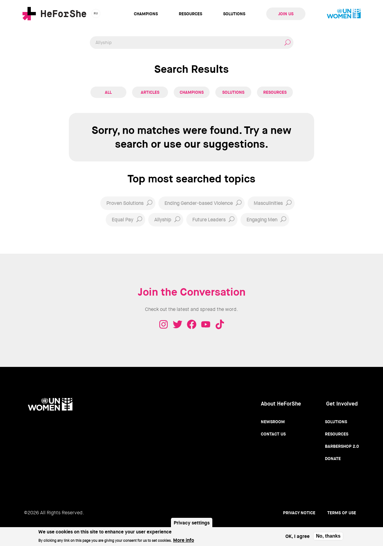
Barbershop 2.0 (342, 446)
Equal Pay (122, 220)
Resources (190, 13)
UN (343, 13)
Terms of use (341, 512)
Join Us (285, 13)
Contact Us (273, 434)
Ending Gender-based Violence (198, 203)
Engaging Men (261, 220)
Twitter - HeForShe (177, 324)
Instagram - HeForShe (163, 324)
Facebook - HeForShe (191, 324)
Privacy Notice (299, 512)
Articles (150, 92)
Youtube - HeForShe (206, 324)
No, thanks (328, 537)
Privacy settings (192, 524)
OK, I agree (297, 537)
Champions (146, 13)
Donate (333, 458)
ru (96, 13)
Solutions (234, 13)
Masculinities (268, 203)
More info (183, 541)
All (108, 92)
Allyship (162, 220)
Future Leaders (208, 220)
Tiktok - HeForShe (220, 324)
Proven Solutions (124, 203)
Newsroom (273, 421)
